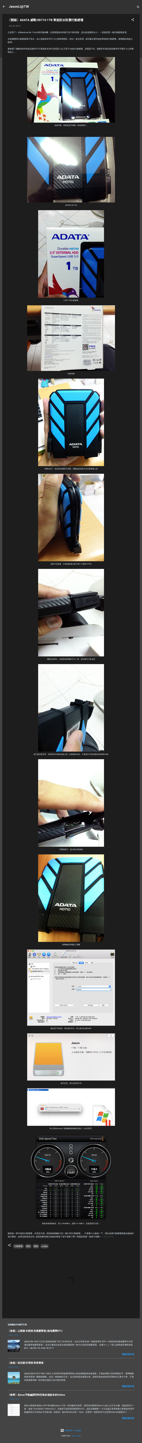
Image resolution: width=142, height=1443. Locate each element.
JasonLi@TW (19, 6)
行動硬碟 (18, 1246)
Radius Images (76, 1436)
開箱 (36, 1246)
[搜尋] (138, 7)
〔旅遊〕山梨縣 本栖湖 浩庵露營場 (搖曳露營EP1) (35, 1330)
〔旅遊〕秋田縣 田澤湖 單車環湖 (25, 1362)
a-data (44, 1246)
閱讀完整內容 (128, 1354)
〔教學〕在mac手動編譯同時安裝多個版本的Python (36, 1394)
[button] (132, 20)
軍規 (28, 1246)
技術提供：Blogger (71, 1430)
